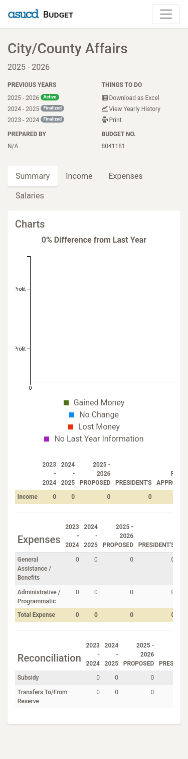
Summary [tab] (33, 176)
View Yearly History (131, 109)
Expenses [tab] (125, 176)
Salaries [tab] (30, 195)
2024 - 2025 (36, 109)
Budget (58, 14)
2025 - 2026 (33, 97)
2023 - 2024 (36, 120)
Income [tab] (79, 176)
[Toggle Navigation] (166, 14)
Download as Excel (130, 97)
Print (112, 120)
